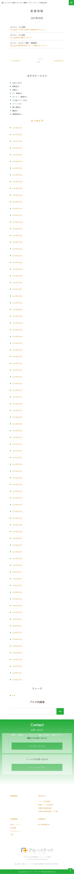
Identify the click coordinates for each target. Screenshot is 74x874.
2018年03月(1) (17, 666)
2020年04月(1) (17, 552)
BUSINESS (14, 796)
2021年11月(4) (17, 451)
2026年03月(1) (17, 127)
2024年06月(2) (17, 249)
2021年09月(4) (17, 464)
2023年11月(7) (17, 289)
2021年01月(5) (17, 518)
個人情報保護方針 (44, 824)
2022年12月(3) (17, 363)
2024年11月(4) (17, 215)
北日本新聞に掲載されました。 (22, 37)
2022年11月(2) (17, 370)
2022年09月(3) (17, 383)
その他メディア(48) (19, 100)
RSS (13, 695)
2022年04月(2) (17, 417)
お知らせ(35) (17, 83)
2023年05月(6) (17, 329)
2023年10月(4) (17, 296)
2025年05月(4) (17, 181)
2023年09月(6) (17, 302)
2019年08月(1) (17, 578)
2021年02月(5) (17, 511)
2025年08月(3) (17, 161)
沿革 (11, 835)
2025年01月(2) (17, 201)
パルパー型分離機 (44, 801)
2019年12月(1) (17, 572)
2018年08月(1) (17, 652)
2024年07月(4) (17, 242)
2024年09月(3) (17, 228)
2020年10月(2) (17, 531)
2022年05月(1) (17, 410)
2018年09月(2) (17, 646)
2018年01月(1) (17, 673)
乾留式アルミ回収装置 (45, 805)
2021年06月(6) (17, 484)
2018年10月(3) (17, 639)
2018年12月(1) (17, 626)
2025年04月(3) (17, 188)
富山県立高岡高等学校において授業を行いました (28, 45)
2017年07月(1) (17, 679)
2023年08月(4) (17, 309)
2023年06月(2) (17, 323)
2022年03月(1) (17, 424)
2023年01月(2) (17, 356)
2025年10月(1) (17, 148)
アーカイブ (37, 121)
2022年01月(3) (17, 437)
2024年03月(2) (17, 269)
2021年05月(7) (17, 491)
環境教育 (34, 43)
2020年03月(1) (17, 558)
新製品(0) (15, 86)
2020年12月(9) (17, 525)
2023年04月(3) (17, 336)
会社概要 (13, 828)
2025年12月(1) (17, 134)
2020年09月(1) (17, 538)
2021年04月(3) (17, 498)
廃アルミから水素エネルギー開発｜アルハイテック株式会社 (24, 2)
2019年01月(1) (17, 619)
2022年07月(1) (17, 397)
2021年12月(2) (17, 444)
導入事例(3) (16, 107)
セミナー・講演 (23, 43)
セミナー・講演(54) (19, 96)
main (38, 61)
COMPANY (14, 819)
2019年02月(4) (17, 612)
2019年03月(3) (17, 605)
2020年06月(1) (17, 545)
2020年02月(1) (17, 565)
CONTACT (41, 819)
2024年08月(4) (17, 235)
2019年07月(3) (17, 585)
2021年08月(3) (17, 471)
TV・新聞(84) (17, 93)
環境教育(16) (17, 114)
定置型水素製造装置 (44, 808)
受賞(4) (15, 90)
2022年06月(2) (17, 403)
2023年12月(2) (17, 282)
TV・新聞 (22, 27)
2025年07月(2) (17, 168)
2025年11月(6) (17, 141)
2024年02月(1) (17, 276)
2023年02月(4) (17, 350)
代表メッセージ (15, 824)
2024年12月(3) (17, 208)
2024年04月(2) (17, 262)
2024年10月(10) (17, 222)
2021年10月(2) (17, 457)
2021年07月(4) (17, 477)
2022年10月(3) (17, 377)
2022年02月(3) (17, 430)
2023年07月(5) (17, 316)
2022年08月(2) (17, 390)
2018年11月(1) (17, 632)
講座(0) (15, 110)
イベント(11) (16, 103)
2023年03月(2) (17, 343)
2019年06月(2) (17, 592)
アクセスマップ (15, 831)
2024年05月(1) (17, 255)
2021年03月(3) (17, 504)
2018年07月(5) (17, 659)
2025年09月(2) (17, 154)
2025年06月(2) (17, 175)
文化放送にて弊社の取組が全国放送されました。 (28, 29)
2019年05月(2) (17, 599)
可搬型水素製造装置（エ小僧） (48, 811)
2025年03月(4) (17, 195)
